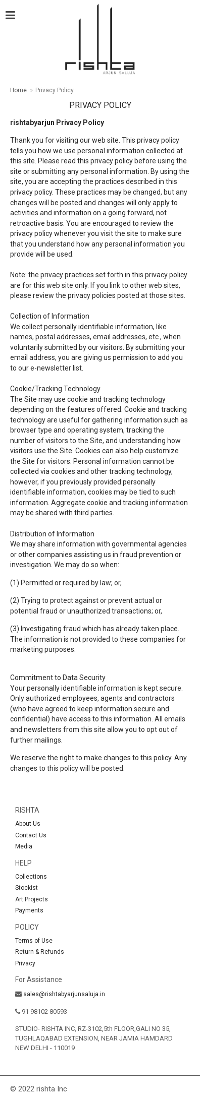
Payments (29, 910)
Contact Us (30, 835)
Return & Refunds (39, 951)
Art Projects (31, 899)
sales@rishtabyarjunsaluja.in (64, 994)
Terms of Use (34, 940)
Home (18, 90)
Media (23, 846)
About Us (27, 823)
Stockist (26, 887)
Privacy (25, 963)
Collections (31, 876)
